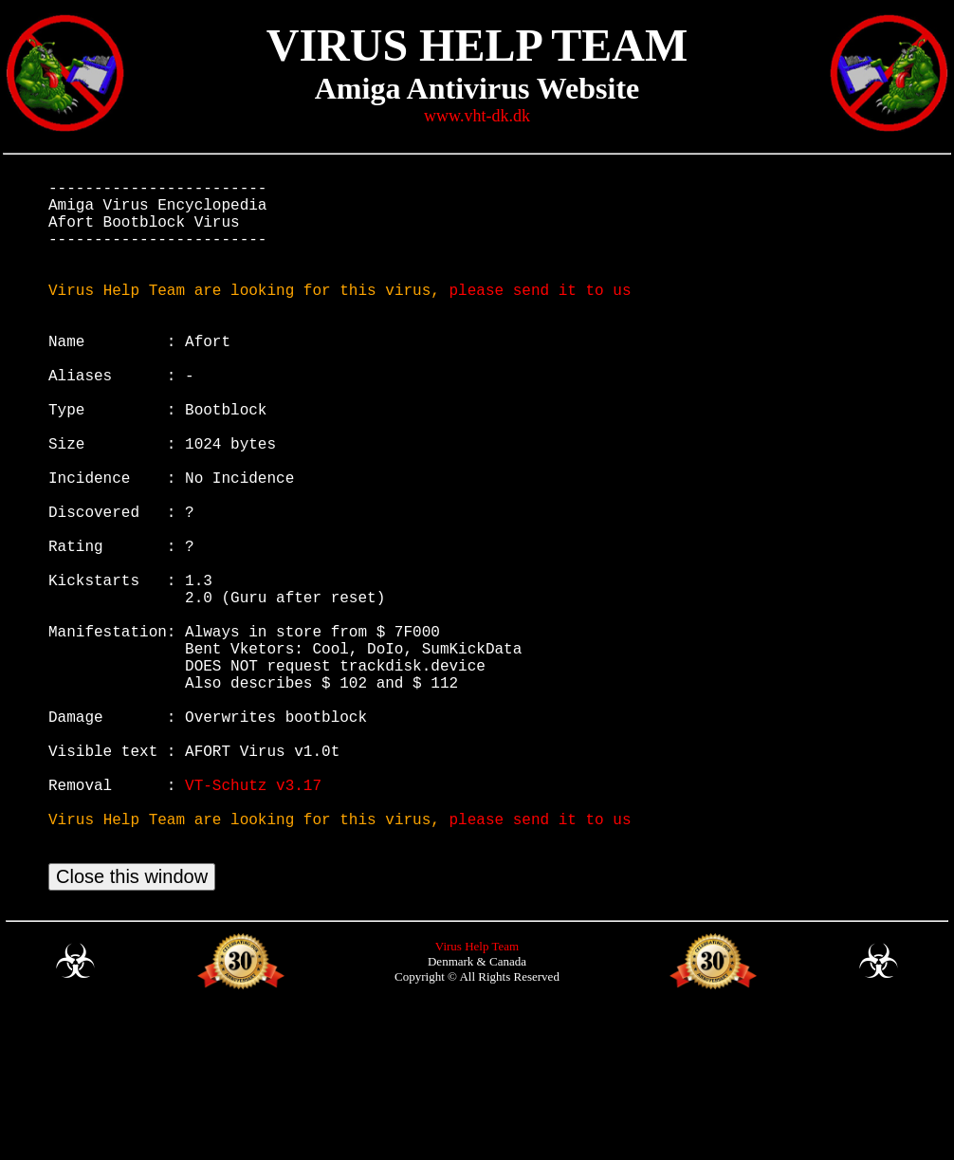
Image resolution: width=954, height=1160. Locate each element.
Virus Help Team (477, 1100)
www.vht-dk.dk (477, 115)
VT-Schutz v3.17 (253, 921)
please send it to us (540, 315)
